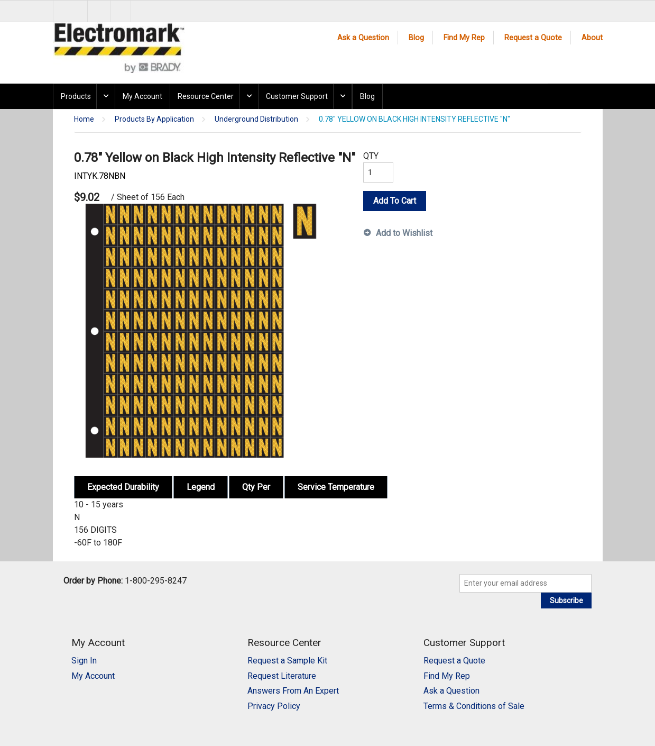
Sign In (84, 661)
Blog (416, 37)
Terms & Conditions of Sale (473, 706)
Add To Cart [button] (394, 201)
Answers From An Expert (293, 691)
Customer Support (297, 96)
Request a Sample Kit (287, 661)
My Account (142, 96)
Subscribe (566, 600)
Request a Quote (533, 37)
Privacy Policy (273, 706)
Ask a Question (363, 37)
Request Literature (281, 676)
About (592, 37)
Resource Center (206, 96)
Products (76, 96)
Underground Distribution (256, 119)
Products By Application (154, 119)
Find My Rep (464, 37)
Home (84, 119)
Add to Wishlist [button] (404, 233)
